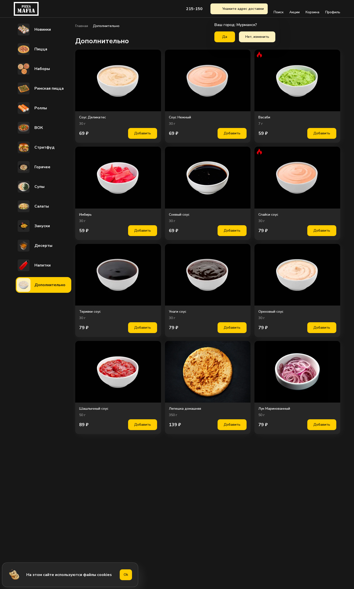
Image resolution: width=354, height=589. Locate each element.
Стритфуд (36, 147)
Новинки (34, 29)
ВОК (30, 128)
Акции (294, 8)
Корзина (312, 8)
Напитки (34, 265)
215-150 (194, 8)
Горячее (33, 167)
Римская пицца (40, 88)
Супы (30, 187)
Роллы (32, 108)
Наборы (33, 69)
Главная (81, 26)
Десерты (34, 245)
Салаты (33, 206)
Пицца (32, 49)
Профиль (332, 8)
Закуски (33, 226)
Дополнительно (41, 285)
